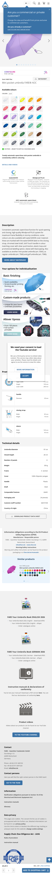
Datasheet (41, 79)
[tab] (16, 64)
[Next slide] (48, 40)
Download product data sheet (25, 516)
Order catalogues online (26, 626)
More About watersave (15, 260)
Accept (25, 376)
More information (25, 369)
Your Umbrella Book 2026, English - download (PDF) (27, 621)
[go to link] (26, 716)
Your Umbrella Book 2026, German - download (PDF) (27, 655)
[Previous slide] (3, 571)
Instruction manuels (11, 802)
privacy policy (20, 824)
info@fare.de (20, 545)
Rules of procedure (11, 838)
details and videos (9, 165)
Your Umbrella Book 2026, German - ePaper (27, 658)
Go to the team (13, 783)
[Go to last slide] (3, 40)
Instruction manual (11, 842)
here (40, 693)
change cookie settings (34, 829)
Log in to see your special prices (19, 29)
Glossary (7, 807)
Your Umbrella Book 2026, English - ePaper (27, 623)
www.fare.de (31, 545)
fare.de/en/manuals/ (31, 552)
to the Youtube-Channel (26, 735)
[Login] (39, 3)
